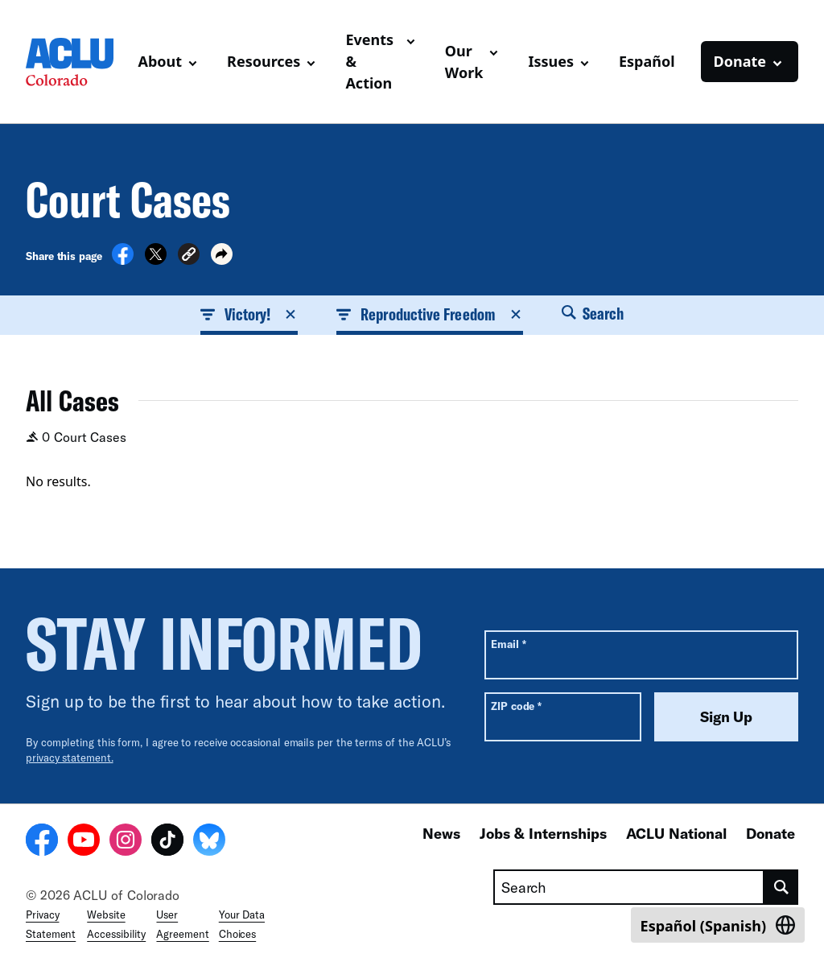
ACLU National (676, 833)
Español (647, 61)
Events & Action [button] (369, 61)
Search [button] (593, 313)
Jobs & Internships (543, 833)
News (441, 833)
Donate (770, 833)
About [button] (160, 61)
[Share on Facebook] (123, 260)
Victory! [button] (249, 313)
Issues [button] (551, 61)
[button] (189, 256)
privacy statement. (69, 757)
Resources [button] (263, 61)
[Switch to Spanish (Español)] (718, 925)
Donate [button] (740, 61)
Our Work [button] (464, 61)
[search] (781, 887)
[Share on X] (156, 260)
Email (508, 643)
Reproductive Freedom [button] (429, 313)
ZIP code (516, 705)
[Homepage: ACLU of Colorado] (76, 62)
